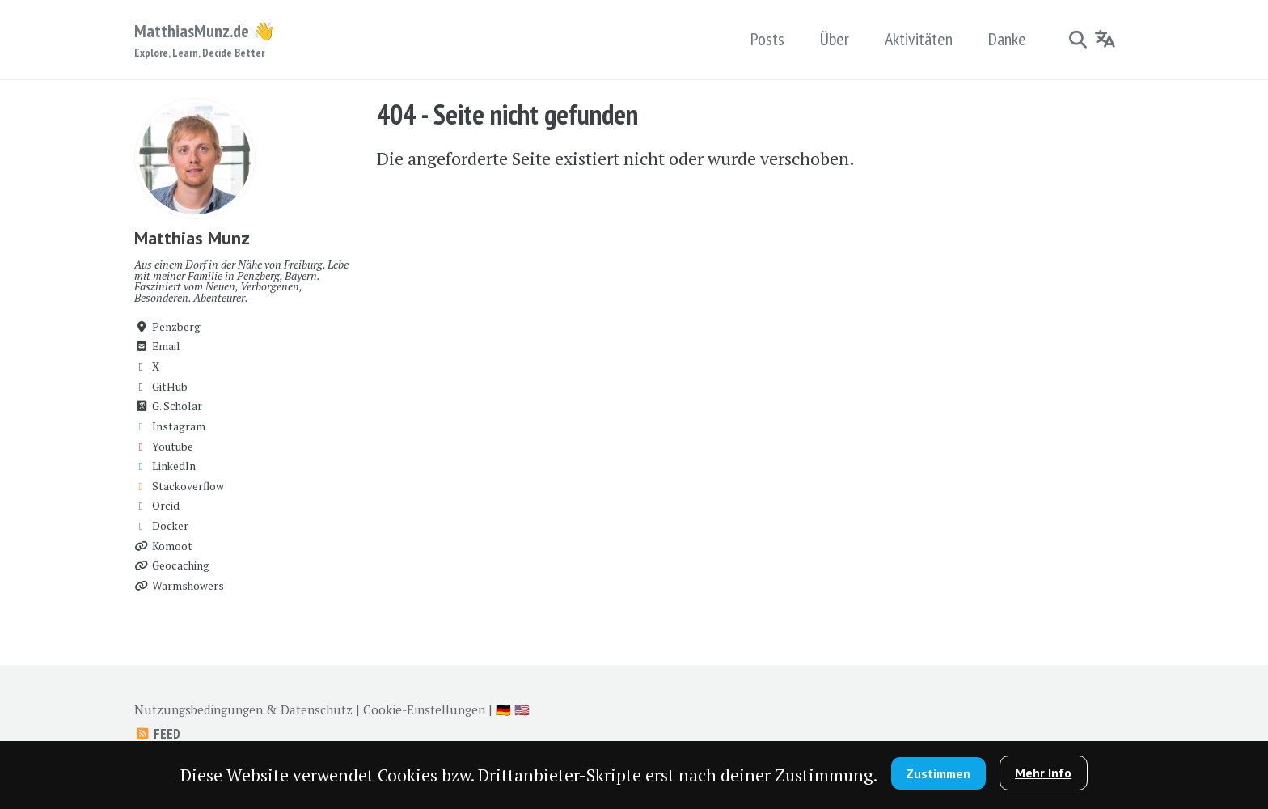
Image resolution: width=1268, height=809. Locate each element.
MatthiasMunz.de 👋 (204, 40)
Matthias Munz (192, 238)
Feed (157, 734)
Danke (1007, 39)
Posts (767, 39)
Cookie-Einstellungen (424, 709)
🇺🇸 (522, 709)
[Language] (1105, 39)
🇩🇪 (503, 709)
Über (834, 39)
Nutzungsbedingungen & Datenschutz (243, 709)
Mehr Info (1043, 773)
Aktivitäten (919, 39)
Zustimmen (938, 773)
